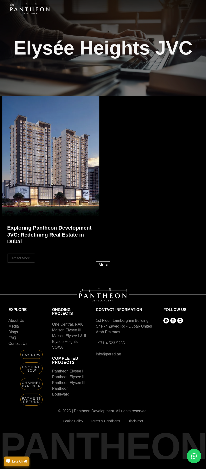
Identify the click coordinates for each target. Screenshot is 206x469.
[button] (183, 8)
